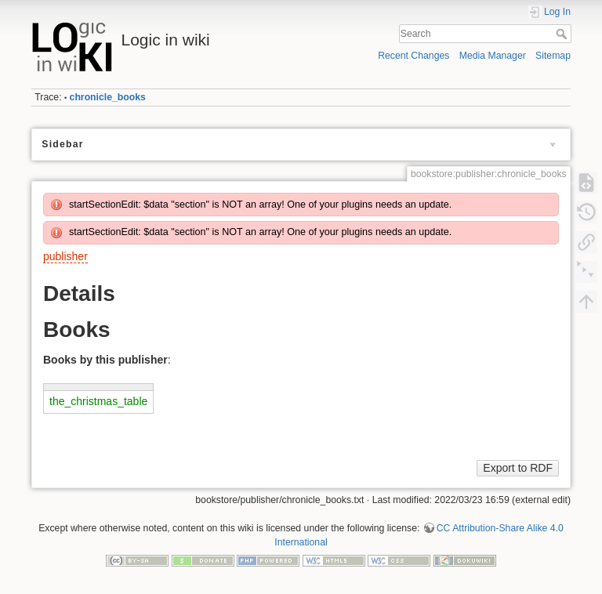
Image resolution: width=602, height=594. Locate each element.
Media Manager (492, 55)
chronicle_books (108, 97)
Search (563, 33)
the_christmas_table (98, 401)
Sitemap (553, 55)
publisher (65, 256)
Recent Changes (413, 55)
